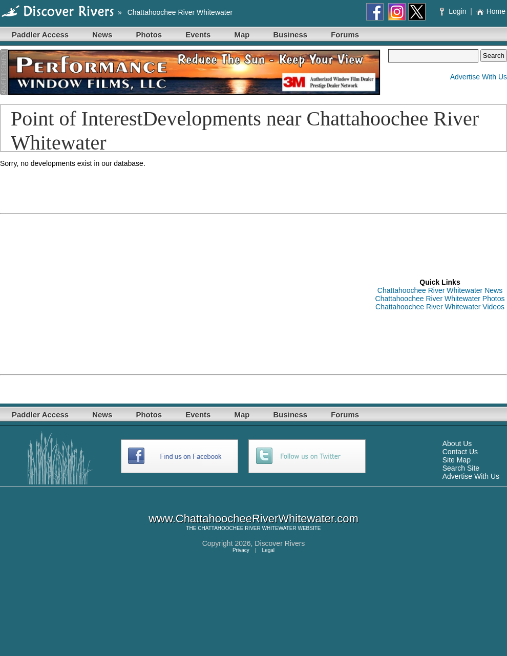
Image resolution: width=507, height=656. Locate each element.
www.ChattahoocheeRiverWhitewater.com (253, 518)
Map (241, 34)
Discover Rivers (280, 543)
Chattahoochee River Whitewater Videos (439, 307)
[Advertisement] (129, 293)
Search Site (460, 468)
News (102, 34)
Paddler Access (40, 34)
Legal (268, 550)
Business (290, 34)
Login (454, 11)
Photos (149, 34)
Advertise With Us (478, 77)
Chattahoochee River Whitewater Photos (440, 298)
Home (490, 11)
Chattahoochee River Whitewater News (439, 290)
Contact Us (460, 452)
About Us (457, 443)
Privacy (241, 550)
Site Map (456, 460)
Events (197, 34)
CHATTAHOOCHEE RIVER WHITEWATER (247, 528)
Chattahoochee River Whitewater (180, 12)
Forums (345, 34)
